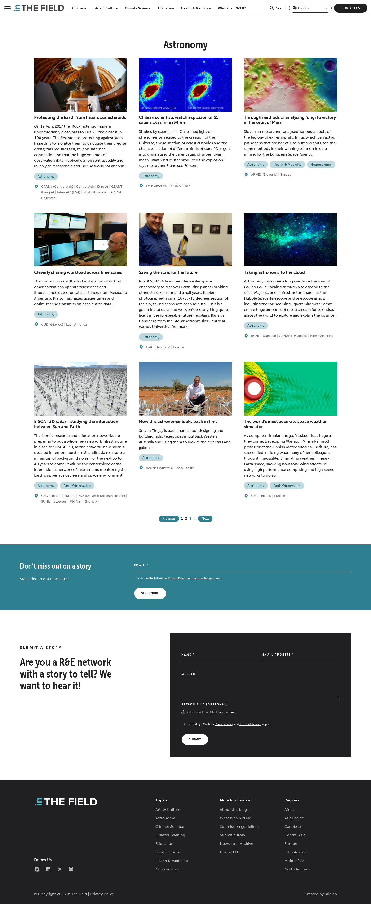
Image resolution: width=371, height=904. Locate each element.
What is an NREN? (232, 8)
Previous (168, 519)
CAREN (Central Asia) (57, 187)
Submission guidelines (239, 826)
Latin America (156, 186)
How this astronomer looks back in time (178, 421)
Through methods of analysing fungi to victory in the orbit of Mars (290, 120)
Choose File (197, 712)
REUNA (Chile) (180, 186)
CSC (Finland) (51, 496)
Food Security (167, 852)
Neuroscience (321, 165)
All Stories (79, 8)
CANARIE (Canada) (293, 336)
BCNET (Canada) (263, 336)
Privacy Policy (177, 578)
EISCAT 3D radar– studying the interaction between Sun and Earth (76, 424)
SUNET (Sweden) (54, 502)
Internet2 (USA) (68, 192)
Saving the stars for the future (168, 272)
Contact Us (350, 8)
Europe (102, 187)
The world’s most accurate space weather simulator (285, 424)
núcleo (331, 894)
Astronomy (46, 176)
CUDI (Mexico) (52, 324)
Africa (289, 809)
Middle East (294, 860)
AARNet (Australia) (160, 468)
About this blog (233, 809)
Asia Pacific (185, 468)
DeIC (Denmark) (158, 347)
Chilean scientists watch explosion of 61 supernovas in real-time (178, 120)
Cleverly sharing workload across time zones (78, 272)
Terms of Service (203, 578)
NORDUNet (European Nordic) (101, 496)
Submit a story (232, 835)
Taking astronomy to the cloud (274, 272)
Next (205, 519)
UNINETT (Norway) (84, 502)
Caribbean (293, 826)
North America (94, 192)
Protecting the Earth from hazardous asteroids (80, 117)
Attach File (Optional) (204, 704)
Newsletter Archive (236, 843)
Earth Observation (77, 486)
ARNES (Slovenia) (264, 175)
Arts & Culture (106, 8)
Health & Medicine (196, 8)
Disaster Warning (170, 835)
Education (166, 8)
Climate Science (138, 8)
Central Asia (85, 187)
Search (278, 10)
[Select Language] (310, 8)
